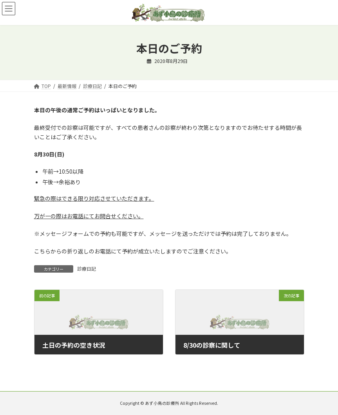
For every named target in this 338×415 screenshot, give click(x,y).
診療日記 (86, 268)
